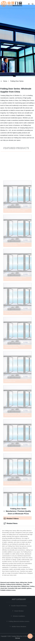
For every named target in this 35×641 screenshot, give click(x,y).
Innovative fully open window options (19, 588)
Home (5, 81)
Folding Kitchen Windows (14, 584)
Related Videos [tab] (11, 518)
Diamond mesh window (7, 582)
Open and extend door (14, 586)
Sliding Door (25, 586)
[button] (29, 4)
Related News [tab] (11, 523)
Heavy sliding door (21, 582)
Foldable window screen (7, 590)
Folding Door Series (17, 81)
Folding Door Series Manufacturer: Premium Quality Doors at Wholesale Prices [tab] (17, 511)
